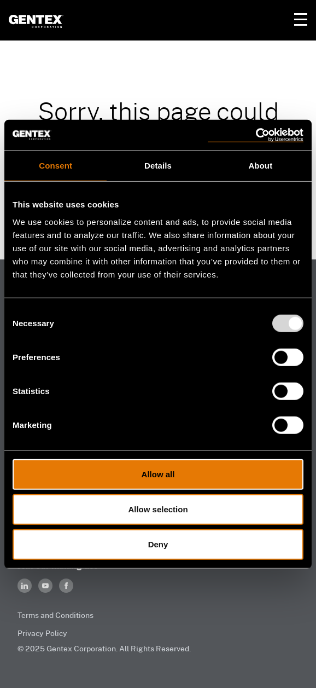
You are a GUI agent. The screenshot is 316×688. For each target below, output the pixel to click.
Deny (158, 543)
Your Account (252, 19)
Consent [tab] (55, 165)
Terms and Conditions (55, 615)
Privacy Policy (42, 633)
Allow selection (158, 508)
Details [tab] (158, 165)
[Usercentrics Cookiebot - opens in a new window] (255, 135)
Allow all (158, 473)
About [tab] (260, 165)
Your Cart (274, 19)
